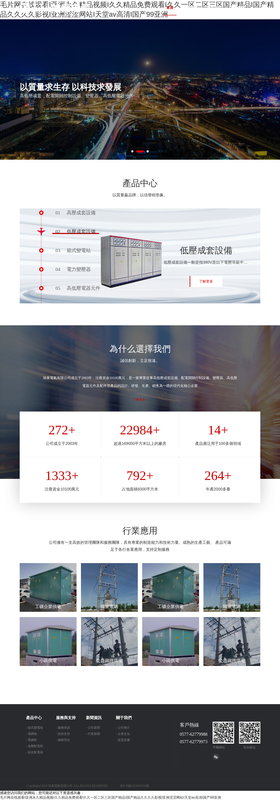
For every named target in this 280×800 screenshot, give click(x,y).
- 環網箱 (31, 734)
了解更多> (140, 399)
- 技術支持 (63, 734)
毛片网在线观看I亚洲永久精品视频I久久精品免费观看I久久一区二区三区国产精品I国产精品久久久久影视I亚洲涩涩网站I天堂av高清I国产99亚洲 (110, 797)
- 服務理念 (63, 740)
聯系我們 (238, 7)
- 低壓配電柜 (34, 746)
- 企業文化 (123, 734)
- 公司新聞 (93, 727)
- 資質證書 (123, 740)
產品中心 (214, 7)
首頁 (169, 7)
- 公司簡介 (123, 727)
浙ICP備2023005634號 (134, 785)
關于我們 (190, 7)
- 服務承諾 (63, 727)
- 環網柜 (31, 740)
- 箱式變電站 (34, 727)
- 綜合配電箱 (34, 752)
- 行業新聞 (93, 734)
